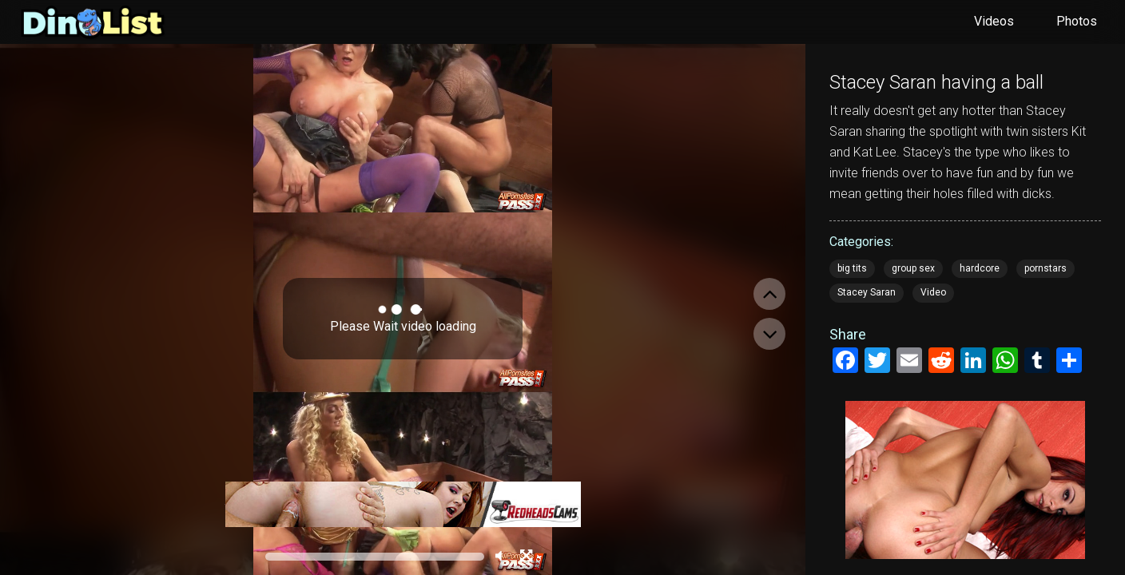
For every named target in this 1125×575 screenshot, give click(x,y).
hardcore (980, 268)
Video (933, 292)
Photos (1076, 21)
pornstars (1045, 268)
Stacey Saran (866, 292)
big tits (852, 268)
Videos (994, 21)
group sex (913, 268)
